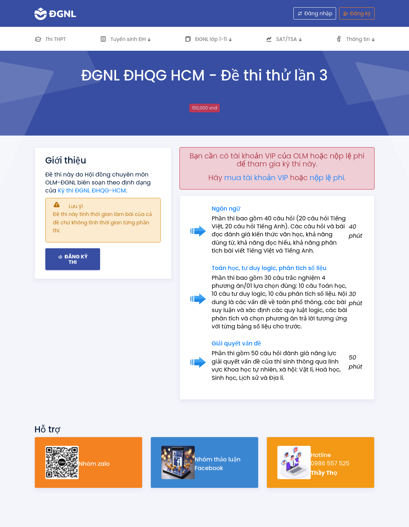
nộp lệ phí (327, 178)
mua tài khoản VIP (256, 178)
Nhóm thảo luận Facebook (218, 463)
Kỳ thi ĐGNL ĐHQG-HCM (92, 190)
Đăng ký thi (73, 259)
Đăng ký (357, 13)
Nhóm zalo (94, 464)
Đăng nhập (314, 13)
